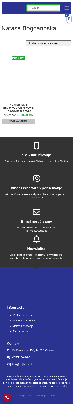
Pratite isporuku (22, 315)
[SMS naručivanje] (36, 145)
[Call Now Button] (7, 397)
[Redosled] (48, 43)
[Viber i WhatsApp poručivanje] (36, 179)
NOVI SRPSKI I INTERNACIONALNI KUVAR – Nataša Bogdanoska (18, 108)
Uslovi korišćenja (23, 326)
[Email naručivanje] (36, 212)
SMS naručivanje (36, 155)
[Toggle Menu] (66, 8)
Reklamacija (20, 331)
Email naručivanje (36, 221)
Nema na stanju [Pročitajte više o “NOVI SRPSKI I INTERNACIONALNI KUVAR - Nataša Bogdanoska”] (18, 121)
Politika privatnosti (24, 320)
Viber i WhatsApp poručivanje (36, 188)
